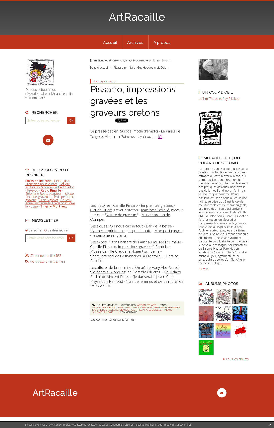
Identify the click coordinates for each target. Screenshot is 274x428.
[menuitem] (110, 42)
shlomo (108, 312)
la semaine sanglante (109, 235)
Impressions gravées (134, 246)
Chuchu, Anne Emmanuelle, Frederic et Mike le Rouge (50, 203)
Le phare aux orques (108, 272)
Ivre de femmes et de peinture (152, 281)
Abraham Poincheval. (122, 136)
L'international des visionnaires (116, 256)
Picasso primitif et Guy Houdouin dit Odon (141, 67)
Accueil (110, 42)
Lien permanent (104, 305)
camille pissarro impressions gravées (155, 307)
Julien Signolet (48, 200)
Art (153, 305)
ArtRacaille (137, 16)
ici (160, 136)
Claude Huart (101, 210)
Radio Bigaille (51, 190)
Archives (135, 42)
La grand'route (139, 230)
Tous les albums (237, 359)
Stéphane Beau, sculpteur (43, 193)
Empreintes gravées (157, 205)
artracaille (100, 307)
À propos (161, 42)
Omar (139, 267)
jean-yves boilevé (150, 309)
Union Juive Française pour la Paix (47, 182)
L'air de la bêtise (159, 226)
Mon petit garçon (168, 230)
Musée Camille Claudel (109, 251)
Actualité (143, 305)
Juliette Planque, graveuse (49, 195)
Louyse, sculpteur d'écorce (47, 185)
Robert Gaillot (64, 187)
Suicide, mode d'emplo (138, 131)
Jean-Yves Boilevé (155, 210)
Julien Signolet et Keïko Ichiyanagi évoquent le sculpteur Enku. (129, 60)
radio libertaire (119, 307)
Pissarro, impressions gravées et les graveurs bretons (133, 101)
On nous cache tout (126, 226)
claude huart (128, 309)
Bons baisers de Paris (128, 242)
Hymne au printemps (107, 230)
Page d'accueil (99, 67)
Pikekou (32, 190)
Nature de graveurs (121, 214)
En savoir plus (184, 424)
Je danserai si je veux (150, 276)
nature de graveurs (105, 309)
